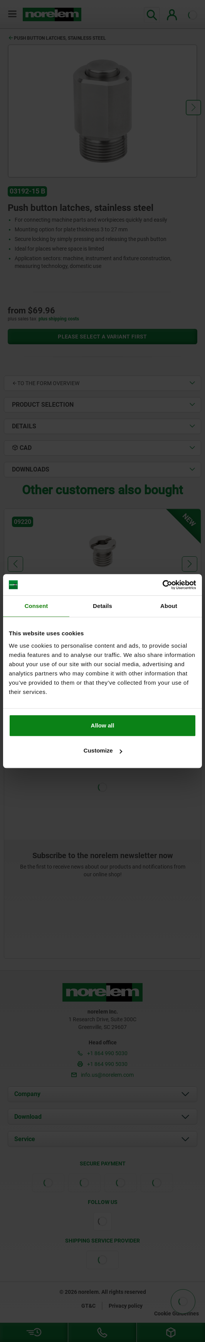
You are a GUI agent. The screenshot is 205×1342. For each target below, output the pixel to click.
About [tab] (168, 606)
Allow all (102, 725)
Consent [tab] (36, 606)
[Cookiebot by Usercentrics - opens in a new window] (162, 585)
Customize (103, 750)
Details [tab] (102, 606)
